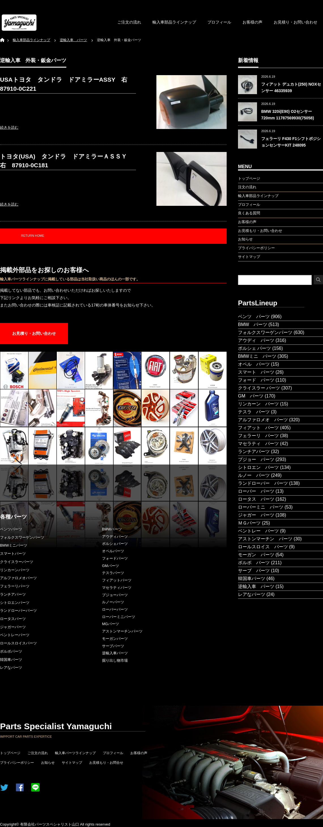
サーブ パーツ (254, 570)
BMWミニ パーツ (257, 356)
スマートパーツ (13, 553)
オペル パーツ (254, 364)
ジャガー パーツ (256, 515)
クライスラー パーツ (259, 388)
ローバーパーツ (115, 609)
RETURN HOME (32, 235)
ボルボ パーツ (254, 562)
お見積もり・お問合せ (106, 762)
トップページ (10, 753)
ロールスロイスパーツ (18, 643)
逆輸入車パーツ (115, 653)
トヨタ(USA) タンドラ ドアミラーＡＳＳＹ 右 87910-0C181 (66, 161)
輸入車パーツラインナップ (75, 753)
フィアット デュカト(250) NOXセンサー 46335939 (291, 87)
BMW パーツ (252, 324)
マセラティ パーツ (258, 443)
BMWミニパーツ (13, 545)
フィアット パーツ (258, 427)
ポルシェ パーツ (254, 348)
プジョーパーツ (115, 595)
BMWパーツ (112, 529)
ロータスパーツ (13, 619)
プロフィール (219, 22)
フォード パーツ (256, 380)
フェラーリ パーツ (258, 435)
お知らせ (48, 762)
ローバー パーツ (256, 491)
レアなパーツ (11, 667)
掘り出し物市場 (115, 660)
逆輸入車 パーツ (256, 586)
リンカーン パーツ (258, 403)
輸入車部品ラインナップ (174, 22)
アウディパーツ (115, 536)
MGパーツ (110, 624)
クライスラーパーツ (16, 562)
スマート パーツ (256, 372)
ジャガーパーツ (13, 627)
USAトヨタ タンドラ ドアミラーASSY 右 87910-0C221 (66, 84)
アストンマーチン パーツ (265, 538)
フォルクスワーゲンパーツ (22, 537)
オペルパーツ (113, 551)
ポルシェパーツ (115, 544)
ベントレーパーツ (14, 635)
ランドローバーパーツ (18, 610)
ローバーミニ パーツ (260, 507)
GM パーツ (251, 396)
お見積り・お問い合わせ (295, 22)
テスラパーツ (113, 573)
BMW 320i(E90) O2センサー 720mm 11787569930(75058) (287, 114)
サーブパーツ (113, 646)
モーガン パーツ (256, 554)
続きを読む (9, 127)
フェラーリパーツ (14, 586)
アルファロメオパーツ (18, 578)
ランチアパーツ (13, 594)
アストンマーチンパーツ (122, 631)
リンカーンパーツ (14, 570)
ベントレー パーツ (258, 530)
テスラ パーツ (254, 411)
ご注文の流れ (129, 22)
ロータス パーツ (256, 499)
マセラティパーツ (116, 587)
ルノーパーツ (113, 602)
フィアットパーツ (116, 580)
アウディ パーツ (256, 340)
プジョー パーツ (256, 459)
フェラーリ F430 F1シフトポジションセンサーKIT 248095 (291, 141)
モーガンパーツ (115, 638)
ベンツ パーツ (254, 316)
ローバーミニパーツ (118, 617)
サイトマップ (72, 762)
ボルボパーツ (11, 651)
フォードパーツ (115, 558)
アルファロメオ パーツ (263, 419)
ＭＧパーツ (249, 523)
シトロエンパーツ (14, 602)
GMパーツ (110, 566)
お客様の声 (252, 22)
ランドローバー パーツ (263, 483)
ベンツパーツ (11, 529)
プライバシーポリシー (17, 762)
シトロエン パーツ (258, 467)
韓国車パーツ (11, 659)
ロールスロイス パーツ (263, 546)
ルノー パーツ (254, 475)
